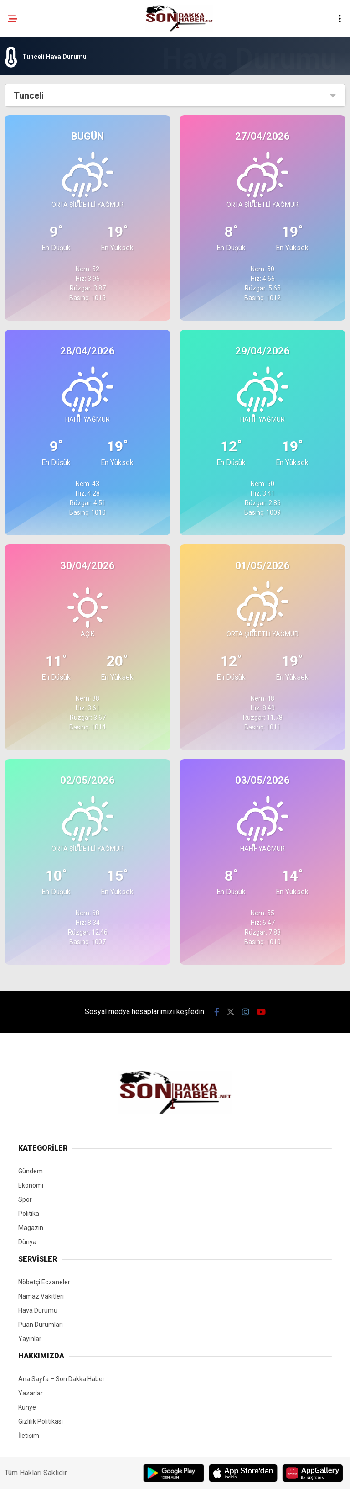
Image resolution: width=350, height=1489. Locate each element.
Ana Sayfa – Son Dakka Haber (61, 1379)
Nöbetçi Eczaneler (44, 1282)
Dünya (27, 1242)
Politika (28, 1213)
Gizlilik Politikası (40, 1421)
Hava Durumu (37, 1310)
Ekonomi (30, 1185)
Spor (25, 1199)
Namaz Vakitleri (41, 1296)
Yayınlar (29, 1338)
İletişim (28, 1435)
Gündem (30, 1171)
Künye (27, 1407)
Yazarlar (30, 1393)
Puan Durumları (40, 1324)
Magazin (30, 1227)
